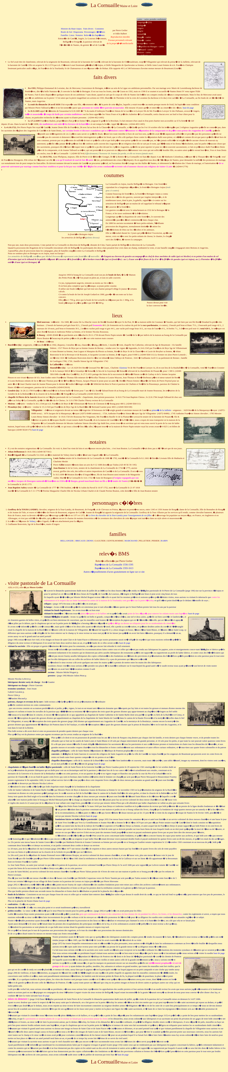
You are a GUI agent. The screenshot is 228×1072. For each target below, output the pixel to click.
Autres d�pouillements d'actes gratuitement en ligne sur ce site (113, 571)
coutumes (114, 175)
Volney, (32, 521)
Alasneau (123, 367)
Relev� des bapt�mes (94, 35)
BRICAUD (80, 540)
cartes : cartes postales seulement (151, 19)
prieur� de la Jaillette (161, 410)
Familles (64, 35)
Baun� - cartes (151, 40)
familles (117, 534)
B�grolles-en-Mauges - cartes (151, 46)
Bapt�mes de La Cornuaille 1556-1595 (114, 564)
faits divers (105, 77)
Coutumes (99, 28)
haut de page (188, 107)
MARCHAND (131, 540)
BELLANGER (66, 540)
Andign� (151, 25)
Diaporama (78, 32)
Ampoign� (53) (151, 22)
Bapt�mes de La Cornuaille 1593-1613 (114, 568)
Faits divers (88, 28)
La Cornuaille (105, 5)
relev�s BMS (114, 554)
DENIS (90, 540)
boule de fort (114, 275)
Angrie (151, 31)
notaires (98, 442)
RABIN (164, 540)
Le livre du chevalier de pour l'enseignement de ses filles (120, 515)
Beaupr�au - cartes (151, 43)
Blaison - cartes (151, 52)
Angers (151, 28)
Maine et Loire (128, 6)
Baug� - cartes (151, 37)
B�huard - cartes (151, 49)
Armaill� (151, 34)
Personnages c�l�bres (94, 32)
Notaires (79, 35)
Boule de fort (66, 32)
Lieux (71, 35)
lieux (117, 315)
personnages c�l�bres (117, 503)
